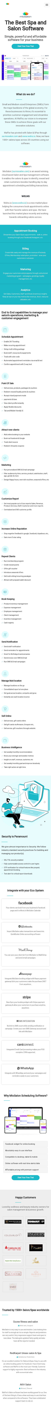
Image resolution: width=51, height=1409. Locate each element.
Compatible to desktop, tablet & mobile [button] (21, 1157)
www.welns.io (28, 136)
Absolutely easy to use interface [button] (18, 1150)
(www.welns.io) (19, 203)
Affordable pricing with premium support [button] (22, 1170)
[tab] (25, 1144)
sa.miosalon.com (10, 136)
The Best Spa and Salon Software (25, 25)
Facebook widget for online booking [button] (20, 1144)
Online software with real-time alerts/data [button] (22, 1163)
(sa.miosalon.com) (20, 171)
